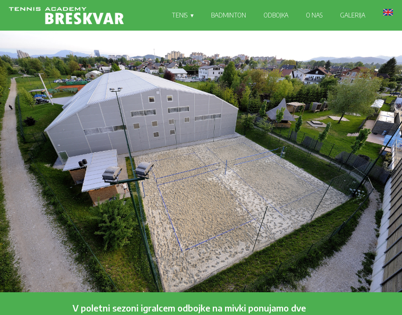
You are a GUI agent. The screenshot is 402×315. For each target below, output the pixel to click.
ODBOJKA (275, 15)
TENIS (179, 15)
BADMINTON (228, 15)
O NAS (314, 15)
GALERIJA (352, 15)
